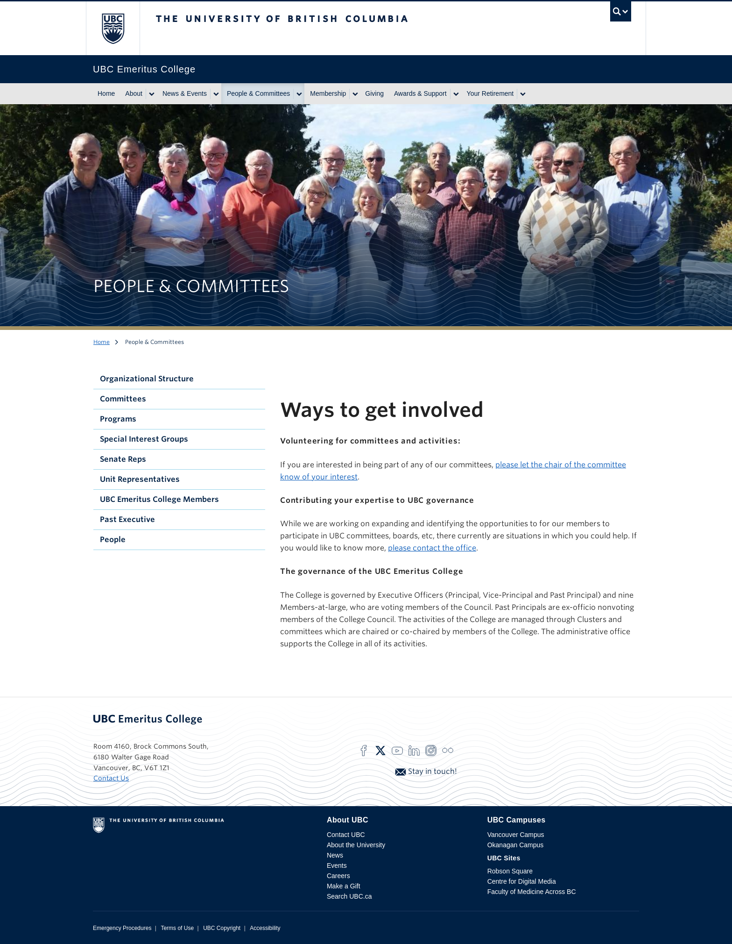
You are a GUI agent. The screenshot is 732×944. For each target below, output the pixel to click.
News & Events (184, 93)
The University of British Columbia (113, 28)
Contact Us (111, 778)
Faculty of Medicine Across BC (531, 891)
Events (337, 865)
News (335, 855)
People (113, 539)
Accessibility (265, 928)
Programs (118, 419)
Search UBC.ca (349, 896)
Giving (374, 93)
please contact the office (432, 548)
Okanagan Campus (515, 845)
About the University (356, 845)
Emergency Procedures (122, 928)
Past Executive (127, 519)
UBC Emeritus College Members (159, 499)
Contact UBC (346, 834)
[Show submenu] (151, 94)
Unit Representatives (140, 479)
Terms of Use (177, 928)
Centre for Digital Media (521, 881)
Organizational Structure (147, 378)
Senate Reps (123, 459)
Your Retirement (490, 93)
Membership (328, 93)
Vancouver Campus (515, 834)
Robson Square (510, 871)
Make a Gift (343, 886)
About (133, 93)
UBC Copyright (221, 928)
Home (106, 93)
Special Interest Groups (144, 439)
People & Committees (258, 93)
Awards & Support (420, 93)
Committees (123, 398)
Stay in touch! (426, 771)
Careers (338, 876)
